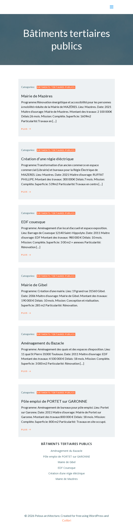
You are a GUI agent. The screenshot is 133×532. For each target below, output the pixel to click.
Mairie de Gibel (66, 462)
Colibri (66, 520)
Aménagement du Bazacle (66, 451)
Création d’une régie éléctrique (66, 473)
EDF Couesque (66, 468)
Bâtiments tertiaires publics (56, 87)
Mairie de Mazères (66, 479)
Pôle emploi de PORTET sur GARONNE (66, 456)
